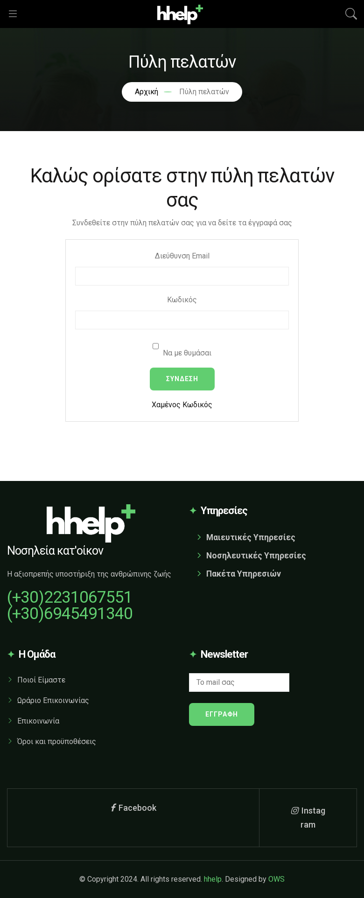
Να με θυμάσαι (182, 347)
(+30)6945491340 (70, 613)
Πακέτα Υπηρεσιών (243, 573)
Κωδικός (182, 299)
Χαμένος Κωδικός (182, 404)
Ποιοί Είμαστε (41, 679)
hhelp (213, 879)
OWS (276, 879)
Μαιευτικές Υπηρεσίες (250, 537)
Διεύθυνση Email (182, 255)
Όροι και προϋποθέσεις (56, 741)
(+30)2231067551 (70, 597)
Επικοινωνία (38, 721)
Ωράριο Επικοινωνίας (53, 700)
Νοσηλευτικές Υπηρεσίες (256, 555)
